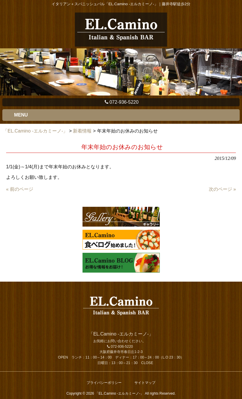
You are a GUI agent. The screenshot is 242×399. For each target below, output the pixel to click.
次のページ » (222, 189)
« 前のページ (19, 189)
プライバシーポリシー (104, 383)
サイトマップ (144, 383)
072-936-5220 (121, 102)
